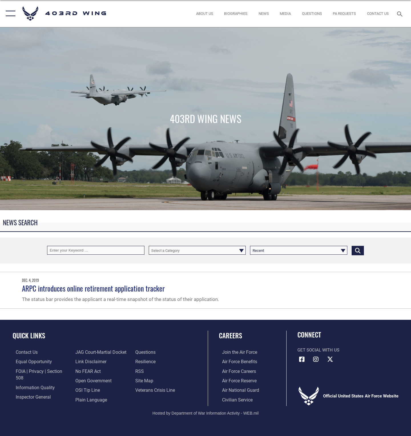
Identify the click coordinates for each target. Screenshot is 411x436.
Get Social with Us (318, 350)
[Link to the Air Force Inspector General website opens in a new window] (29, 389)
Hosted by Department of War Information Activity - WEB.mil (205, 412)
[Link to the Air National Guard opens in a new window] (236, 389)
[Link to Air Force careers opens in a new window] (235, 370)
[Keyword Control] (95, 250)
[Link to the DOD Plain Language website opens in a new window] (88, 389)
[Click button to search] (358, 250)
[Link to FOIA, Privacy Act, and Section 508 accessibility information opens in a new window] (39, 370)
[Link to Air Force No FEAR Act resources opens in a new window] (86, 361)
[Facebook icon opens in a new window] (301, 359)
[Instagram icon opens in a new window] (316, 359)
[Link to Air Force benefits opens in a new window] (236, 361)
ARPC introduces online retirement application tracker (93, 288)
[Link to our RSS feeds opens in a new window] (140, 361)
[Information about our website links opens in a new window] (89, 352)
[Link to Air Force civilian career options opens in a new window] (233, 398)
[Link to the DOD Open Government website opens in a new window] (91, 370)
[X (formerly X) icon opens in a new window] (330, 359)
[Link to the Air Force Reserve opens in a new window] (236, 380)
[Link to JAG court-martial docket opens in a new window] (37, 398)
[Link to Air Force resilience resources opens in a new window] (146, 352)
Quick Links (29, 335)
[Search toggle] (401, 13)
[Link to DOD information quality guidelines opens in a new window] (31, 380)
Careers (230, 335)
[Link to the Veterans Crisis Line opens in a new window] (155, 380)
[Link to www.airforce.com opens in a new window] (236, 352)
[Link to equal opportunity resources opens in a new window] (30, 361)
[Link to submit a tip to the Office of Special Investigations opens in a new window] (85, 380)
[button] (9, 13)
